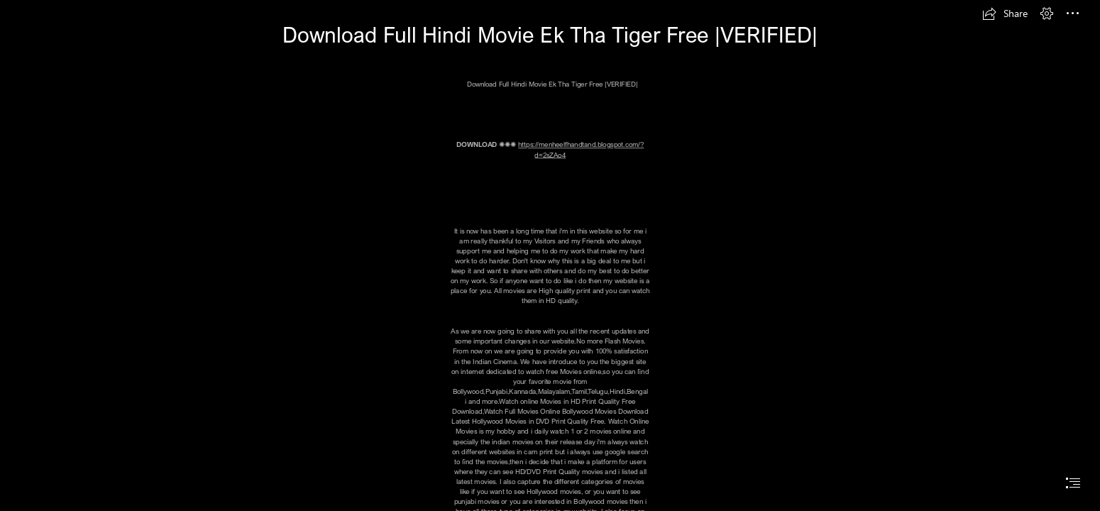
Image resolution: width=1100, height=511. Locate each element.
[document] (550, 255)
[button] (1005, 13)
